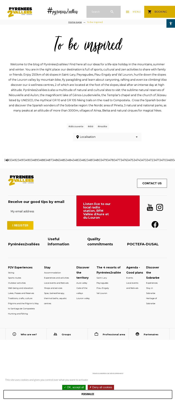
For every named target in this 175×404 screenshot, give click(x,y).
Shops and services (53, 288)
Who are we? (29, 334)
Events (129, 277)
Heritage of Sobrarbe (151, 301)
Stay (47, 267)
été (91, 126)
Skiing (11, 272)
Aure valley (81, 283)
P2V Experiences (20, 267)
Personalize (88, 394)
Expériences (152, 283)
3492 (14, 160)
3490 (27, 160)
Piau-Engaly (103, 288)
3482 (83, 160)
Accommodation (52, 272)
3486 (55, 160)
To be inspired (95, 22)
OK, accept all (74, 387)
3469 (169, 160)
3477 (117, 160)
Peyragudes (102, 283)
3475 (130, 160)
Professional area (114, 334)
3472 (150, 160)
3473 (143, 160)
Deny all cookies (100, 387)
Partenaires (151, 334)
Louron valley (83, 298)
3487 (48, 160)
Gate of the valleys (81, 290)
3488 (41, 160)
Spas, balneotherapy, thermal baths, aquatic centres (55, 298)
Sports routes (14, 277)
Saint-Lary (102, 277)
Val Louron (102, 293)
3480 (96, 160)
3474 (136, 160)
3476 (123, 160)
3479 (103, 160)
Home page (75, 22)
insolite (103, 126)
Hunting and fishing (18, 313)
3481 (90, 160)
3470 (162, 160)
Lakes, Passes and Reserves (21, 293)
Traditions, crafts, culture (20, 298)
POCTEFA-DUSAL (143, 244)
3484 (69, 160)
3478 (110, 160)
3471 (156, 160)
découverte (76, 126)
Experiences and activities (56, 277)
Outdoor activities (17, 283)
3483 (76, 160)
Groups (66, 334)
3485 (62, 160)
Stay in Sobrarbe (150, 290)
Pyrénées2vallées (24, 244)
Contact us (152, 183)
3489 (34, 160)
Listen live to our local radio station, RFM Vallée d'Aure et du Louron (97, 211)
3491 (21, 160)
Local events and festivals (56, 283)
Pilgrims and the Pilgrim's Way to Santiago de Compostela (23, 306)
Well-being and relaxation (20, 288)
